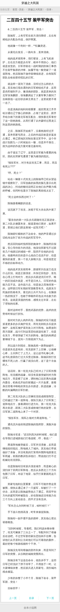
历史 (21, 9)
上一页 (13, 598)
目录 (49, 9)
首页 (14, 9)
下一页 (50, 598)
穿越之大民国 (35, 9)
